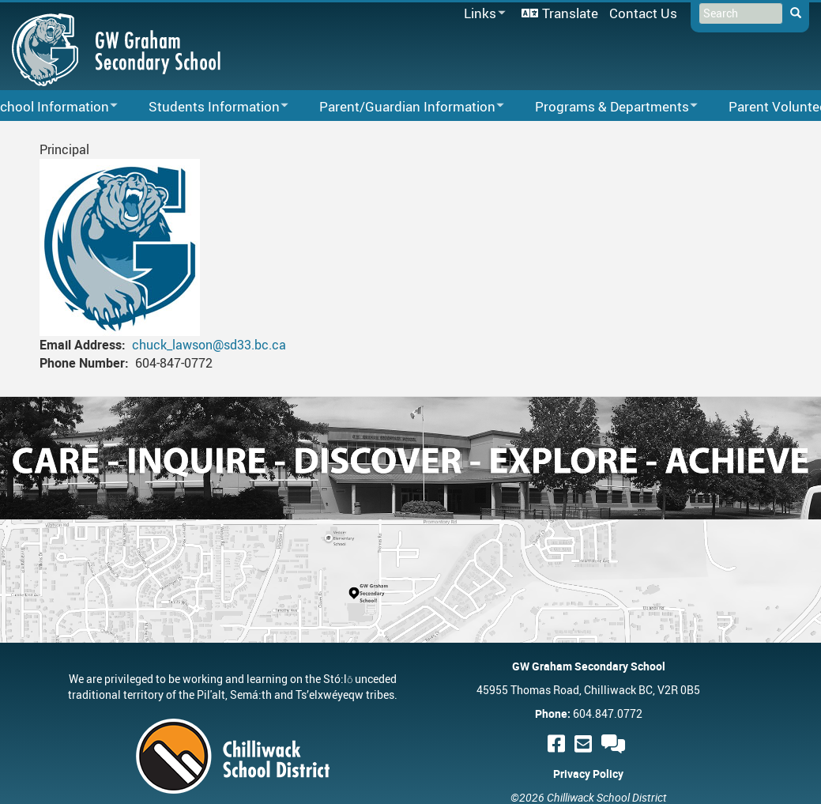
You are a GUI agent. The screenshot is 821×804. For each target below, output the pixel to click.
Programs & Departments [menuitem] (606, 107)
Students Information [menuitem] (208, 107)
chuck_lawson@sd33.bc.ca (209, 344)
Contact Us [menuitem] (643, 13)
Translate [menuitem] (570, 13)
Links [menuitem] (482, 14)
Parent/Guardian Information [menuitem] (401, 107)
